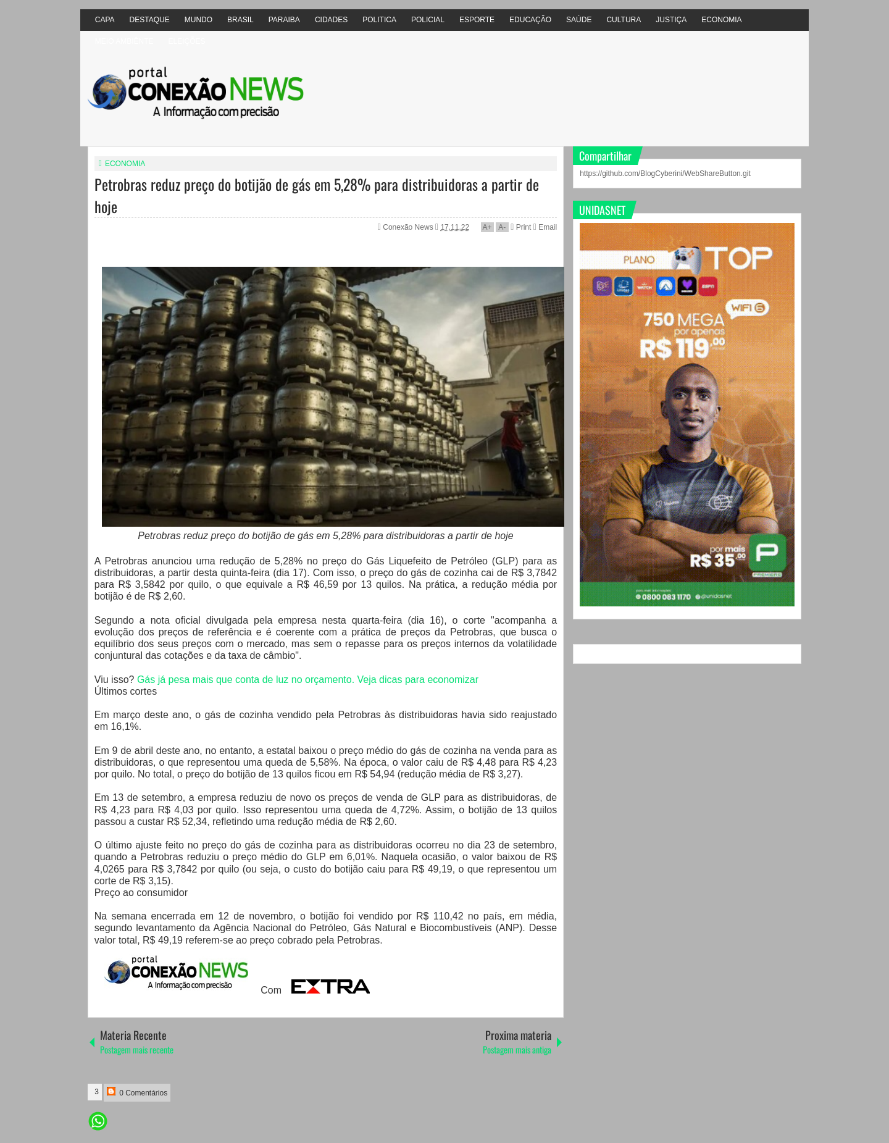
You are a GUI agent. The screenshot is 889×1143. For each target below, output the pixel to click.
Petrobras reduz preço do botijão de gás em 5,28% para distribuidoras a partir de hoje (316, 195)
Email (545, 227)
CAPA (105, 19)
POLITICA (379, 19)
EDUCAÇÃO (530, 19)
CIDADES (331, 19)
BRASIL (240, 19)
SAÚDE (578, 19)
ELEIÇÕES (186, 41)
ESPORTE (477, 19)
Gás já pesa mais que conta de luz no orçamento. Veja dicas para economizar (307, 679)
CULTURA (623, 19)
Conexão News (409, 227)
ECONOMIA (721, 19)
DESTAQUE (150, 19)
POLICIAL (427, 19)
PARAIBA (284, 19)
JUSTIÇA (671, 19)
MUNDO (198, 19)
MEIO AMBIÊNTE (124, 41)
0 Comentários (137, 1092)
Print (521, 227)
